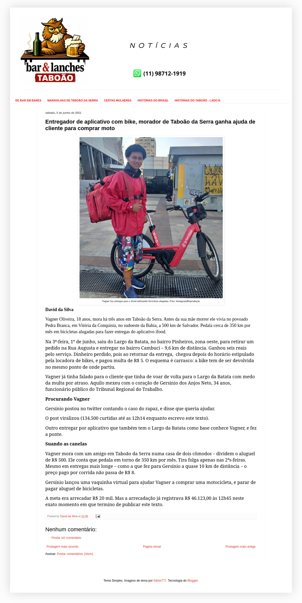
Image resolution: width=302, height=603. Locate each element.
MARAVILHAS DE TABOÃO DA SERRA (72, 100)
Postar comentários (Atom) (75, 554)
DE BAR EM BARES (28, 100)
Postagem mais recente (62, 546)
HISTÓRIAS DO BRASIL (152, 100)
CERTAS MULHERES (117, 100)
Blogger (192, 580)
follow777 (160, 580)
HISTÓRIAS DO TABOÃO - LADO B (197, 100)
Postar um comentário (66, 538)
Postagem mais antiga (240, 546)
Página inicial (152, 546)
